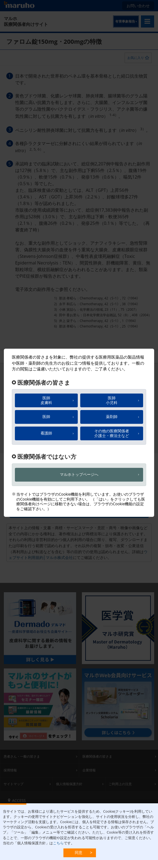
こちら (58, 842)
